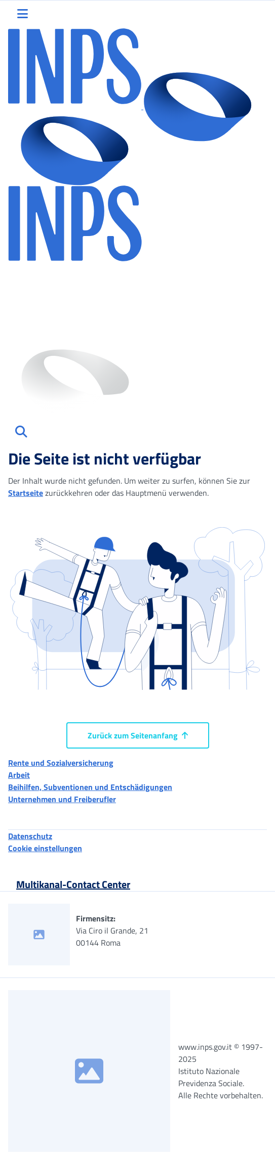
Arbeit (19, 775)
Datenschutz (30, 836)
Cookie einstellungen (45, 848)
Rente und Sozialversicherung (60, 763)
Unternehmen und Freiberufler (62, 799)
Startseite (25, 493)
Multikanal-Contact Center (73, 884)
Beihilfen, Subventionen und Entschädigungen (90, 787)
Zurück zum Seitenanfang (138, 735)
